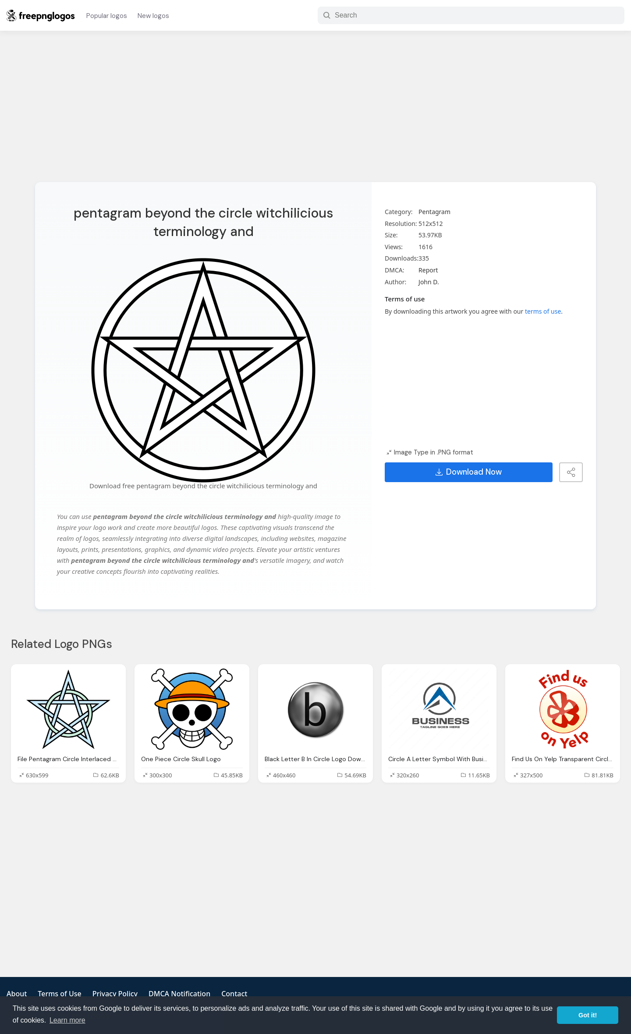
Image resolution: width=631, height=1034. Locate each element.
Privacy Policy (115, 993)
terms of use (543, 311)
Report (428, 270)
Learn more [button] (67, 1020)
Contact (234, 993)
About (17, 993)
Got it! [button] (587, 1015)
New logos (153, 15)
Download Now (469, 472)
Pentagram (434, 212)
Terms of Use (59, 993)
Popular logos (106, 15)
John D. (428, 282)
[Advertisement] (315, 111)
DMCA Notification (179, 993)
